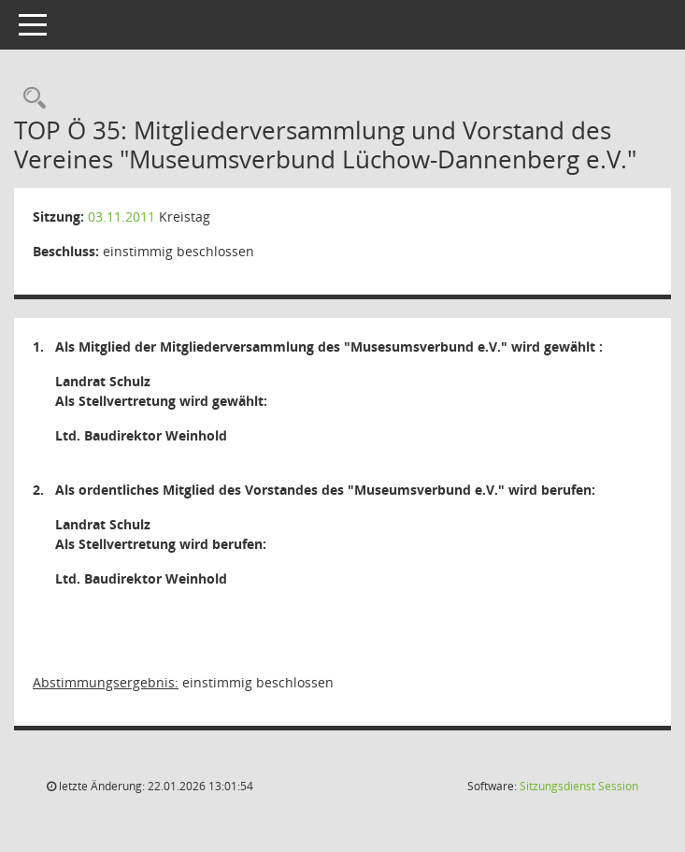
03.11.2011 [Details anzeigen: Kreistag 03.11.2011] (121, 216)
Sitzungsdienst (579, 786)
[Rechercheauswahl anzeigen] (30, 98)
